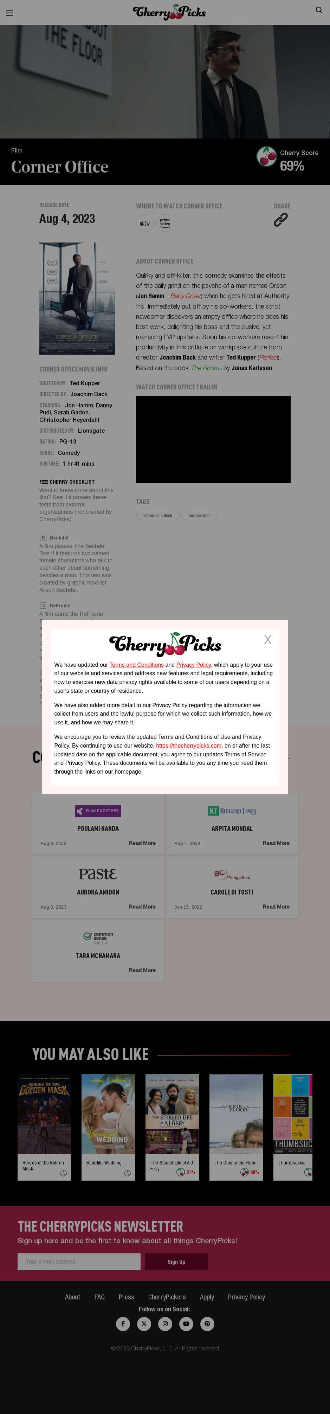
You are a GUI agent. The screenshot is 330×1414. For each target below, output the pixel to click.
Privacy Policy (193, 664)
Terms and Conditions (136, 664)
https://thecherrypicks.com (188, 746)
